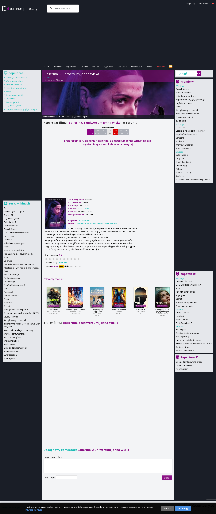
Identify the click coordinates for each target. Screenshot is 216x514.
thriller (87, 208)
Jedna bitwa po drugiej (14, 243)
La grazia (180, 158)
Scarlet (179, 299)
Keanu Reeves (96, 223)
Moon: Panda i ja (183, 162)
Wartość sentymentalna (186, 302)
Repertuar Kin (190, 357)
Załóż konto (202, 3)
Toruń (182, 73)
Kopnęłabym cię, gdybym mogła (162, 310)
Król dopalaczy (182, 336)
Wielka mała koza (183, 148)
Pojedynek (180, 295)
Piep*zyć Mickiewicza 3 (186, 134)
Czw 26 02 (97, 132)
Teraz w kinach (19, 203)
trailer (79, 116)
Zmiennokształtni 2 (184, 117)
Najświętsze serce (184, 103)
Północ (179, 169)
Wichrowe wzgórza (184, 145)
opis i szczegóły (68, 116)
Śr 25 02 (90, 132)
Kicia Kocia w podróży (186, 96)
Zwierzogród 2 (12, 102)
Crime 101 (140, 309)
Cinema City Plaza (184, 365)
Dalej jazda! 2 (182, 155)
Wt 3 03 (126, 132)
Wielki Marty (9, 344)
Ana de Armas (82, 223)
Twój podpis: (50, 477)
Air (5, 208)
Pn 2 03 (121, 132)
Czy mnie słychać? (184, 281)
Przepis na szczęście (185, 172)
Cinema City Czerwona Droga (189, 362)
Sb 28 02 (110, 132)
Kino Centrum (182, 369)
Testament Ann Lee (185, 347)
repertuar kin (54, 116)
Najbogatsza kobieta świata (189, 340)
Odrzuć (167, 508)
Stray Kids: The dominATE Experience (193, 179)
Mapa (149, 66)
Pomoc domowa (119, 309)
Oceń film (63, 262)
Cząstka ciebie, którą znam (188, 333)
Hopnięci (180, 316)
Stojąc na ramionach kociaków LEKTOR (22, 313)
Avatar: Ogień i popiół (75, 309)
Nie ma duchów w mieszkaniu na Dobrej (194, 343)
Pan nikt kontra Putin (185, 292)
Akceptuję (183, 508)
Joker (6, 246)
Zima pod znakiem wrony (187, 113)
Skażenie (180, 176)
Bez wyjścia (181, 329)
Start (46, 66)
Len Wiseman (58, 80)
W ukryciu (180, 141)
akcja (79, 208)
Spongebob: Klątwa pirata (16, 309)
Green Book (9, 236)
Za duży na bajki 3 (184, 323)
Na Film (95, 66)
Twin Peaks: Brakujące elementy (18, 330)
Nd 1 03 (116, 132)
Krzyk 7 (179, 288)
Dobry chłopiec (183, 312)
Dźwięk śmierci (182, 89)
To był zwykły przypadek (97, 310)
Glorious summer (183, 92)
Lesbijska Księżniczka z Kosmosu (191, 130)
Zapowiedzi (71, 66)
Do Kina (84, 66)
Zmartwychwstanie (184, 306)
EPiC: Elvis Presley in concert (188, 284)
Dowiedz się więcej (33, 509)
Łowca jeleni (9, 358)
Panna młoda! (182, 319)
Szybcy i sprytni (11, 316)
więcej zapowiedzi (185, 350)
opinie (85, 116)
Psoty (6, 299)
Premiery (57, 66)
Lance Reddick (110, 223)
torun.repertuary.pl (25, 8)
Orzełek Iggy (181, 165)
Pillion (178, 106)
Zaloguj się (190, 3)
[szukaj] (62, 8)
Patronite (160, 66)
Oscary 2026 (136, 66)
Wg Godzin (109, 66)
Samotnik (53, 309)
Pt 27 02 (103, 132)
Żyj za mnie (181, 120)
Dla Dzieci (122, 66)
